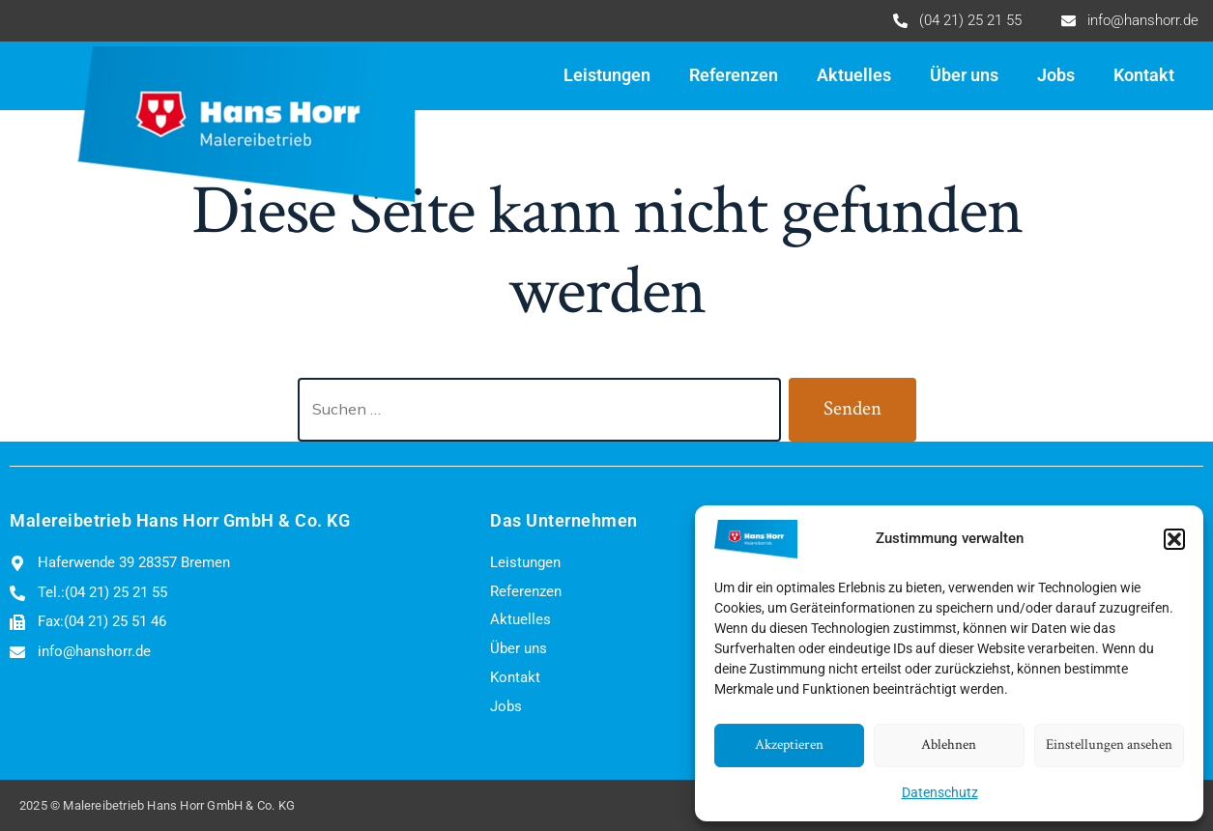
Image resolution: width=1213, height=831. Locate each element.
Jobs (1056, 75)
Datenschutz (940, 792)
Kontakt (1143, 75)
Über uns (964, 75)
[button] (1174, 539)
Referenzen (733, 75)
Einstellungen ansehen (1109, 744)
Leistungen (606, 75)
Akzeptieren (789, 744)
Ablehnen (948, 744)
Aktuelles (854, 75)
